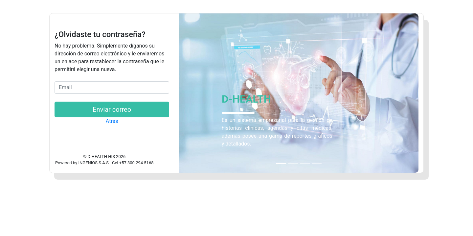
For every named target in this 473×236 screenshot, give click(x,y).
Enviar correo (112, 109)
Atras (112, 121)
